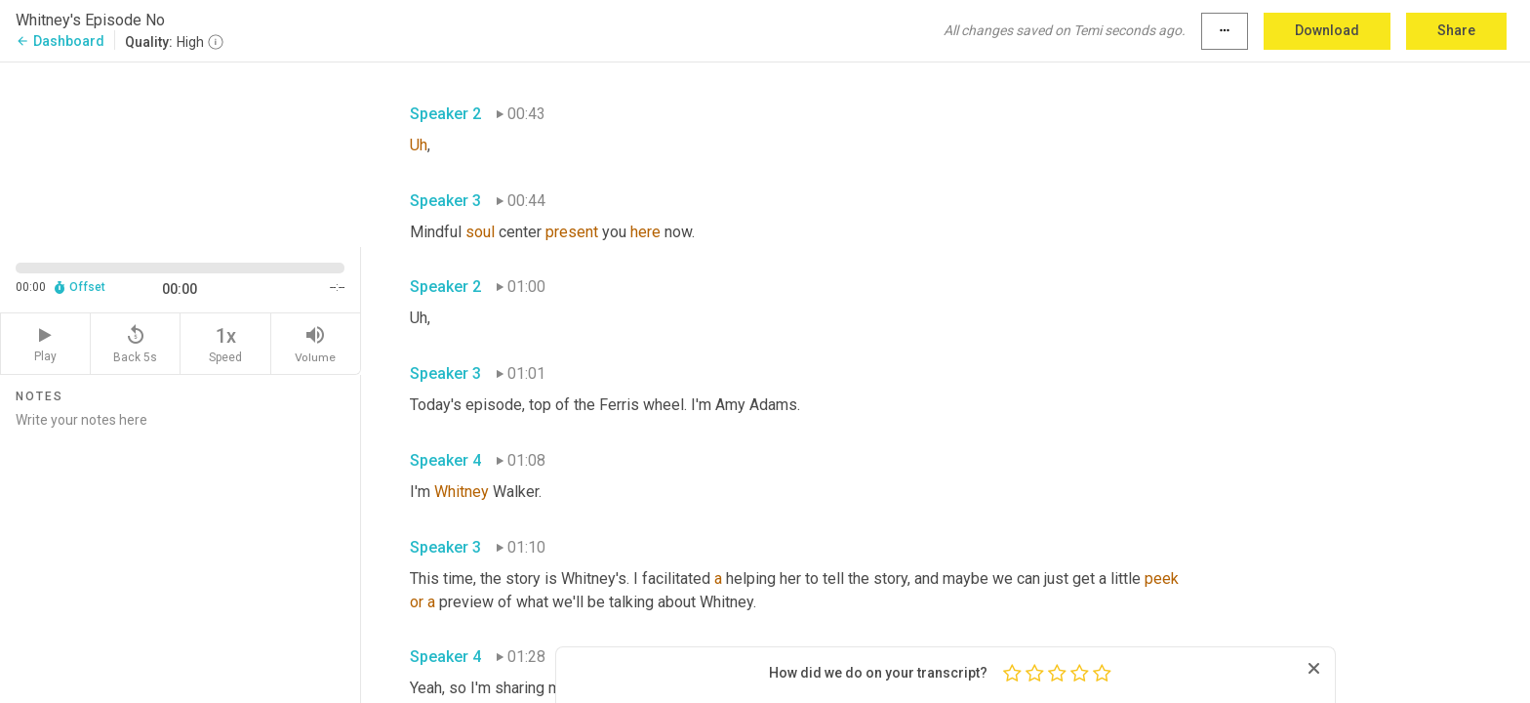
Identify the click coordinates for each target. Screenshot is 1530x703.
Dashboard (60, 41)
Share (1456, 30)
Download (1327, 30)
